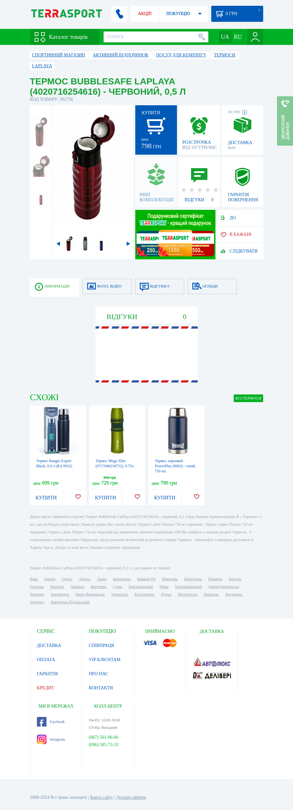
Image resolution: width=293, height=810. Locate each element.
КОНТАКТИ (101, 687)
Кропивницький (188, 586)
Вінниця (215, 579)
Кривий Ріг (146, 579)
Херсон (235, 579)
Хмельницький (140, 586)
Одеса (67, 579)
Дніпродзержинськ (223, 586)
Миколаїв (169, 579)
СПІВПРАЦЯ (101, 645)
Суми (117, 586)
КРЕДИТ (45, 687)
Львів (101, 579)
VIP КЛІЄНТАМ (105, 659)
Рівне (164, 586)
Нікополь (211, 594)
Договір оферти (131, 797)
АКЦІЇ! (145, 13)
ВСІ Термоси (249, 398)
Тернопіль (119, 594)
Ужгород (37, 602)
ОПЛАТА (46, 659)
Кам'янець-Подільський (70, 602)
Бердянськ (233, 594)
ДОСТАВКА (49, 645)
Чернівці (37, 594)
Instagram (51, 739)
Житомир (98, 586)
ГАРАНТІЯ (47, 673)
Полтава (36, 586)
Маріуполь (193, 579)
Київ (33, 579)
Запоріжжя (121, 579)
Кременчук (60, 594)
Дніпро (84, 579)
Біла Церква (144, 594)
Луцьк (166, 594)
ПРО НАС (98, 673)
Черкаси (77, 586)
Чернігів (57, 586)
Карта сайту (101, 797)
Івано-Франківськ (90, 594)
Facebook (51, 722)
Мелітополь (187, 594)
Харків (49, 579)
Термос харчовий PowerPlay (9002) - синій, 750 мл (175, 466)
